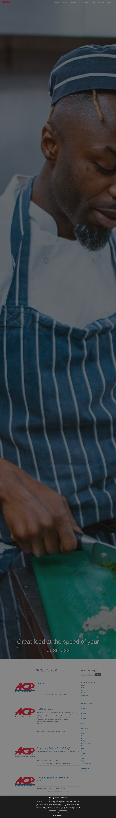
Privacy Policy (60, 807)
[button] (58, 815)
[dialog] (58, 807)
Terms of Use (55, 808)
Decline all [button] (63, 812)
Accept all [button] (52, 812)
